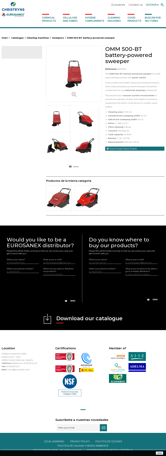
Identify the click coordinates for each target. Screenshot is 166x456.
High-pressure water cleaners (21, 87)
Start (6, 37)
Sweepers (12, 82)
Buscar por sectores (153, 19)
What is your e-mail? (52, 259)
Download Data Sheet (122, 148)
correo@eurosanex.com (18, 369)
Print (76, 166)
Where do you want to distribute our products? (58, 269)
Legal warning (54, 441)
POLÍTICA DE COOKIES (108, 441)
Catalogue (16, 54)
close (159, 453)
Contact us (136, 4)
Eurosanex (118, 4)
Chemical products (49, 19)
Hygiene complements (94, 19)
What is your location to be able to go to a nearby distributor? (141, 269)
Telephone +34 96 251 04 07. (24, 363)
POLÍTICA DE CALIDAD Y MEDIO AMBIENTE (83, 445)
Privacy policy (80, 441)
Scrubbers (12, 109)
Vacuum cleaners (15, 105)
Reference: (111, 69)
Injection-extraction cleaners (20, 91)
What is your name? (16, 259)
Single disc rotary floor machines (17, 98)
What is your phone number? (20, 268)
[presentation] (41, 291)
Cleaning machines (114, 19)
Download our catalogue (89, 319)
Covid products (134, 19)
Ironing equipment (16, 78)
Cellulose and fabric (70, 19)
